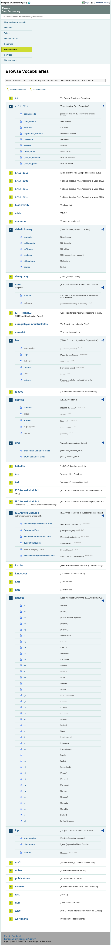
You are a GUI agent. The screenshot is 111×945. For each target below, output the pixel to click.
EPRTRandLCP (24, 313)
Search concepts (39, 90)
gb (25, 695)
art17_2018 (21, 197)
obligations (29, 261)
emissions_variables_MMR (37, 451)
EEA (16, 2)
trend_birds (29, 151)
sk (25, 809)
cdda (18, 213)
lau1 (17, 581)
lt (24, 743)
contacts (28, 237)
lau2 (17, 589)
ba (25, 617)
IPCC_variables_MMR (34, 457)
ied (17, 482)
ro (25, 785)
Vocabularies (10, 49)
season (27, 145)
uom (17, 902)
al (25, 605)
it (24, 731)
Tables (7, 33)
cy (25, 641)
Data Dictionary (26, 17)
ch (25, 635)
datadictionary (23, 229)
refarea (27, 367)
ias (17, 474)
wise (18, 910)
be (25, 623)
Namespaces (10, 60)
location (28, 127)
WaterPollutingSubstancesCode (39, 555)
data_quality (30, 121)
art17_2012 (21, 189)
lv (25, 755)
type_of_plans (30, 163)
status (27, 267)
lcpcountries (30, 838)
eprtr (18, 284)
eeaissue (28, 255)
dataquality (21, 276)
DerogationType (31, 530)
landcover (21, 573)
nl (25, 767)
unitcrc (27, 380)
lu (25, 749)
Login (87, 2)
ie (25, 719)
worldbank (21, 918)
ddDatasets (29, 243)
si (25, 803)
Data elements (11, 38)
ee (25, 665)
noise (18, 870)
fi (24, 683)
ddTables (28, 249)
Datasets (8, 27)
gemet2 (19, 399)
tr (24, 815)
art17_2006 (21, 181)
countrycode (30, 114)
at (25, 611)
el (25, 671)
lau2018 (19, 597)
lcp (17, 830)
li (24, 737)
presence (28, 139)
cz (25, 647)
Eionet (15, 17)
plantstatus (29, 844)
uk (25, 821)
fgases (19, 391)
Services (8, 55)
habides (20, 466)
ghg (17, 443)
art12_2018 (21, 172)
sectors (27, 852)
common (20, 221)
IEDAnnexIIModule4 (27, 512)
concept (28, 407)
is (25, 725)
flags (26, 354)
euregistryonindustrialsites (31, 324)
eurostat (20, 332)
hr (25, 707)
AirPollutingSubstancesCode (38, 524)
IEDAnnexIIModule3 (27, 501)
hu (25, 713)
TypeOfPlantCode (32, 543)
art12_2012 (21, 106)
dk (25, 659)
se (25, 797)
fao (17, 340)
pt (25, 779)
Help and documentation (15, 22)
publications (22, 878)
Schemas (8, 44)
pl (25, 773)
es (25, 677)
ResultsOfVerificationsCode (37, 536)
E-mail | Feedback (12, 936)
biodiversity (22, 205)
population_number (33, 133)
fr (24, 689)
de (25, 653)
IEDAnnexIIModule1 (27, 490)
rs (25, 791)
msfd (18, 862)
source (27, 420)
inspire (19, 565)
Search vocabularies (18, 90)
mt (25, 761)
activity (27, 295)
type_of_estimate (32, 157)
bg (25, 629)
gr (25, 701)
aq (16, 98)
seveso (19, 886)
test (17, 894)
